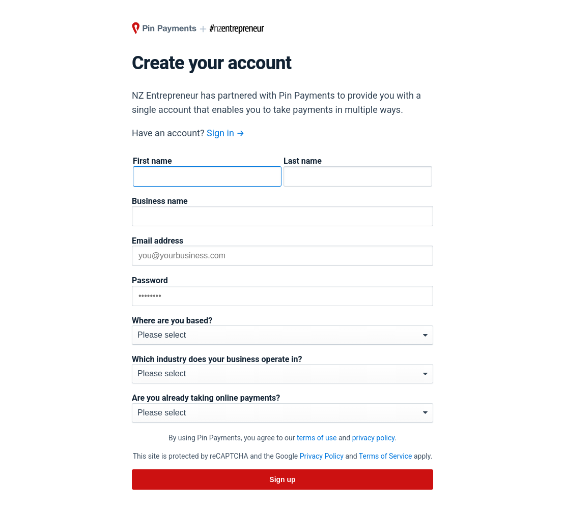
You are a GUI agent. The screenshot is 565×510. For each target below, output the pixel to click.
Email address (157, 241)
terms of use (316, 438)
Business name (160, 201)
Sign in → (226, 133)
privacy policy (373, 438)
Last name (303, 161)
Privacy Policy (322, 456)
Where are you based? (172, 320)
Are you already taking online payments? (206, 398)
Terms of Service (385, 456)
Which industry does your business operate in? (217, 359)
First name (152, 161)
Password (150, 280)
